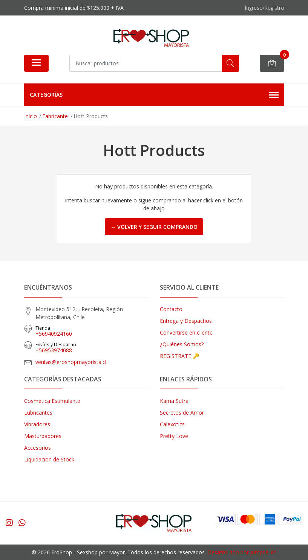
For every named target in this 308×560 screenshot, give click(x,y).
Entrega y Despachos (186, 320)
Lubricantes (38, 412)
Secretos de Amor (182, 412)
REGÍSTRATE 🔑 (179, 355)
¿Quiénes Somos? (182, 344)
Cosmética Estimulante (52, 400)
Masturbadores (42, 436)
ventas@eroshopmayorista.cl (70, 362)
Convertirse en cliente (186, 332)
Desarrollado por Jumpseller (241, 552)
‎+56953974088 (92, 347)
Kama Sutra (174, 400)
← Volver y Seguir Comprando (154, 226)
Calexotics (172, 424)
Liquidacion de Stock (49, 459)
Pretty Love (174, 436)
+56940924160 (92, 331)
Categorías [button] (154, 95)
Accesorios (37, 447)
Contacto (171, 309)
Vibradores (37, 424)
